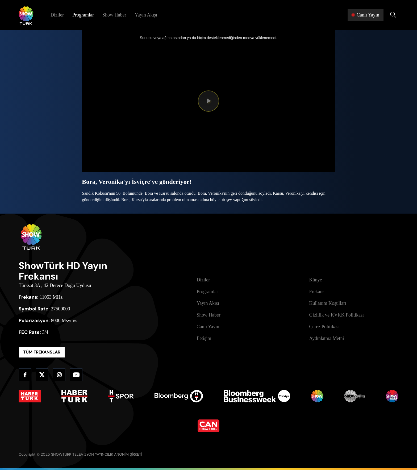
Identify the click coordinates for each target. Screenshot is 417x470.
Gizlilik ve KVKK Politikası (336, 315)
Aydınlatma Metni (326, 338)
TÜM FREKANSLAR (41, 352)
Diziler (57, 15)
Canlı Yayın (208, 326)
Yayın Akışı (146, 15)
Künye (315, 279)
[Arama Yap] (393, 15)
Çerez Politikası (324, 326)
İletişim (204, 338)
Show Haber (114, 15)
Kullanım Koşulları (327, 303)
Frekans (316, 291)
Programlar (83, 15)
